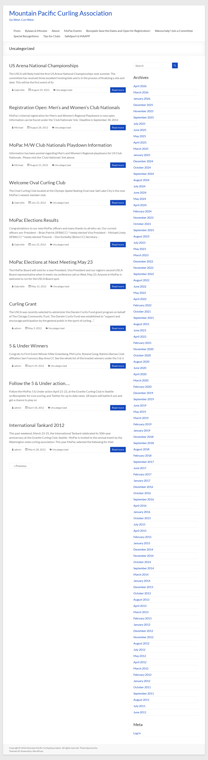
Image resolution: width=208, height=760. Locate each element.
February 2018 (142, 455)
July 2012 (139, 649)
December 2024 (143, 161)
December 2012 (143, 630)
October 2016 (142, 493)
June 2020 (139, 367)
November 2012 (143, 637)
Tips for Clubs (51, 36)
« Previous (20, 465)
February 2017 (142, 474)
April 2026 (139, 86)
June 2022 (139, 286)
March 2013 (140, 612)
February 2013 (142, 618)
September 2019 (143, 399)
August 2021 (141, 324)
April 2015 (139, 530)
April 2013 (139, 605)
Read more (118, 89)
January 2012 (141, 681)
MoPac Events (73, 30)
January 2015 (141, 543)
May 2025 (139, 136)
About (56, 30)
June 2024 (139, 192)
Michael (18, 127)
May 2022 (139, 292)
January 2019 (141, 430)
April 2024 (139, 205)
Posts (17, 30)
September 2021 (143, 317)
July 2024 (139, 186)
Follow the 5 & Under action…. (39, 383)
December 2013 (143, 587)
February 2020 (142, 386)
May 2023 (139, 248)
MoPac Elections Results (33, 220)
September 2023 (143, 230)
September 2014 (143, 568)
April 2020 (139, 374)
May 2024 (139, 198)
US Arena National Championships (43, 65)
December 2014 (143, 549)
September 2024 (143, 173)
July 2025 (139, 123)
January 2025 (141, 155)
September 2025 (143, 117)
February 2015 (142, 537)
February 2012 (142, 674)
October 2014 (142, 562)
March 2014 (140, 574)
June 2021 (139, 330)
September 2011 (143, 693)
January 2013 (141, 624)
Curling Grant (23, 304)
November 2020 (143, 349)
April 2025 (139, 142)
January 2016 (141, 511)
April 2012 (139, 662)
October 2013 (142, 593)
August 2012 (141, 643)
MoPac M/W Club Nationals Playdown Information (60, 145)
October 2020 (142, 355)
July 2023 (139, 242)
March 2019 (140, 418)
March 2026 (140, 92)
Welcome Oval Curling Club (37, 182)
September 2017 (143, 461)
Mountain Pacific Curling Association (60, 13)
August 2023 (141, 236)
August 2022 (141, 280)
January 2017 (141, 480)
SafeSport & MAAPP (77, 36)
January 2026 (141, 98)
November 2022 (143, 267)
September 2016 (143, 499)
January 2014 (141, 580)
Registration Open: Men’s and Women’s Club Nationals (64, 107)
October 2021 (142, 311)
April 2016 (139, 505)
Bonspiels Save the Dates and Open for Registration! (118, 30)
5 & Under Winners (28, 346)
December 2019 (143, 392)
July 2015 (139, 524)
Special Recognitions (26, 36)
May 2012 (139, 655)
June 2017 (139, 468)
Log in (137, 733)
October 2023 (142, 223)
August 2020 (141, 361)
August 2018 (141, 449)
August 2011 (141, 699)
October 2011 (142, 687)
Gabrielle (19, 89)
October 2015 (142, 518)
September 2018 (143, 443)
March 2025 (140, 148)
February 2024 (142, 211)
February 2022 (142, 305)
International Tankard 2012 (36, 425)
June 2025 (139, 129)
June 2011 (139, 712)
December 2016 (143, 486)
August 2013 (141, 599)
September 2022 (143, 274)
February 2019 (142, 424)
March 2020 (140, 380)
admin (17, 328)
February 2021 (142, 342)
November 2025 (143, 111)
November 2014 (143, 555)
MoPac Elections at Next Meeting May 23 (51, 262)
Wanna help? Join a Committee (174, 30)
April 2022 (139, 299)
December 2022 (143, 261)
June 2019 (139, 405)
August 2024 (141, 180)
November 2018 (143, 436)
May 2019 (139, 411)
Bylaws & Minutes (36, 30)
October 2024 (142, 167)
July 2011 (139, 706)
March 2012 (140, 668)
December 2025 (143, 104)
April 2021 (139, 336)
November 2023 (143, 217)
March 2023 (140, 255)
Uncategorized (64, 89)
